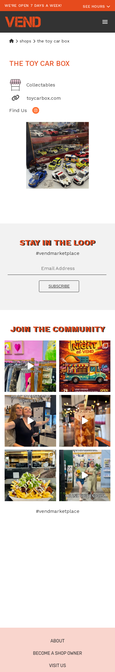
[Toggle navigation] (96, 5)
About (57, 641)
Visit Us (57, 665)
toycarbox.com (44, 98)
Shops (25, 41)
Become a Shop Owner (57, 653)
